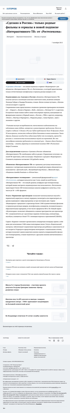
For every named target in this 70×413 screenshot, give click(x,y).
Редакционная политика (40, 347)
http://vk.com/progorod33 (60, 393)
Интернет (10, 37)
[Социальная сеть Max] (49, 82)
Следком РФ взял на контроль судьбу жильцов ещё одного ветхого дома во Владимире (35, 268)
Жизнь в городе (40, 37)
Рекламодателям (25, 13)
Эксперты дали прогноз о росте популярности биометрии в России (35, 261)
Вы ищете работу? (60, 13)
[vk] (8, 246)
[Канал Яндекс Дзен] (20, 82)
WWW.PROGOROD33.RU (18, 361)
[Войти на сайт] (65, 8)
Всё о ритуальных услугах (10, 13)
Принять (63, 18)
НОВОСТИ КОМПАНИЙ (24, 338)
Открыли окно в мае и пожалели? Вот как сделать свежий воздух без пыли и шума (35, 275)
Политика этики (22, 347)
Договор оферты (7, 352)
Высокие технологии (24, 37)
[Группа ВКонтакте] (20, 79)
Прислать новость (59, 8)
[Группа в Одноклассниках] (54, 340)
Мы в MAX (49, 13)
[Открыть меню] (4, 8)
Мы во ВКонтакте (38, 13)
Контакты (36, 349)
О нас (4, 347)
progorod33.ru (54, 387)
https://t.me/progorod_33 (22, 395)
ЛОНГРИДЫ (6, 338)
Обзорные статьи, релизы (24, 349)
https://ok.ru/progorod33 (9, 395)
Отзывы (5, 349)
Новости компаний (23, 352)
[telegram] (13, 246)
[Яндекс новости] (49, 79)
